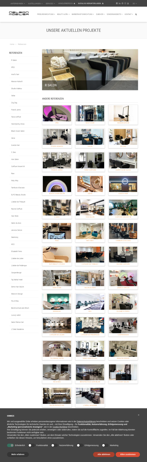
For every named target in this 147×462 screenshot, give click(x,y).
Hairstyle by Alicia (17, 124)
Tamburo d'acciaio (18, 188)
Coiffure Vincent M (18, 166)
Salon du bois (16, 223)
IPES (13, 67)
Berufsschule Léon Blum (20, 308)
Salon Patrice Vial (17, 322)
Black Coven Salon (18, 131)
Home (12, 44)
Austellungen (35, 4)
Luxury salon (16, 315)
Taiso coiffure (16, 117)
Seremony (14, 237)
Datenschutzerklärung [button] (86, 421)
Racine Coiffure (16, 209)
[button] (138, 415)
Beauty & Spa (63, 14)
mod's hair (15, 74)
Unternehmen (18, 4)
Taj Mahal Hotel (16, 280)
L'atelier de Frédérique (19, 266)
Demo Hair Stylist (17, 287)
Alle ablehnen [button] (104, 454)
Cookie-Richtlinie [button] (60, 427)
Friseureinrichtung (46, 14)
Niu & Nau (15, 301)
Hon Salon (15, 159)
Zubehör (100, 14)
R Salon (14, 60)
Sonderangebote (114, 14)
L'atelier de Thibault (18, 202)
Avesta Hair (15, 145)
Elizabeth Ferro (16, 251)
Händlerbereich (66, 3)
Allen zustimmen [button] (128, 454)
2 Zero (13, 152)
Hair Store (14, 216)
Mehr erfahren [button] (17, 454)
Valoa (13, 96)
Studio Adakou (16, 89)
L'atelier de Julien (17, 258)
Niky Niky (14, 181)
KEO (13, 244)
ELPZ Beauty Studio (18, 195)
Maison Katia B (16, 81)
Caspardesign (16, 273)
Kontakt (129, 14)
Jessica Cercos (16, 230)
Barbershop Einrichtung (83, 14)
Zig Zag (14, 103)
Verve (13, 138)
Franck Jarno (16, 110)
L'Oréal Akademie (17, 329)
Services (50, 4)
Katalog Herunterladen (90, 3)
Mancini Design (17, 294)
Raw (12, 173)
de (135, 4)
